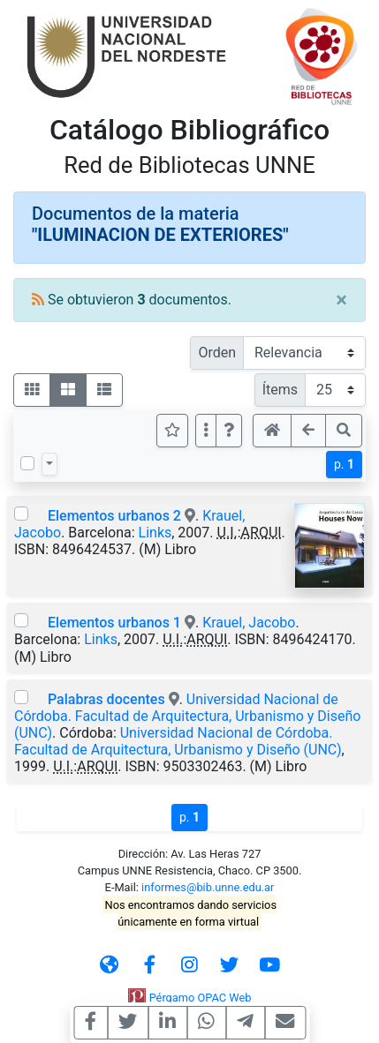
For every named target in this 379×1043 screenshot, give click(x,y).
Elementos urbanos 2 (114, 515)
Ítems (280, 389)
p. (344, 464)
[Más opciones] (205, 430)
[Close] (341, 300)
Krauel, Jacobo (248, 622)
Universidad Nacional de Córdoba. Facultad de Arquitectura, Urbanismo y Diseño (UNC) (187, 716)
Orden (217, 352)
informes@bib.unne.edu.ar (207, 887)
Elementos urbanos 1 (114, 622)
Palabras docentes (106, 699)
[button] (229, 430)
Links (155, 532)
